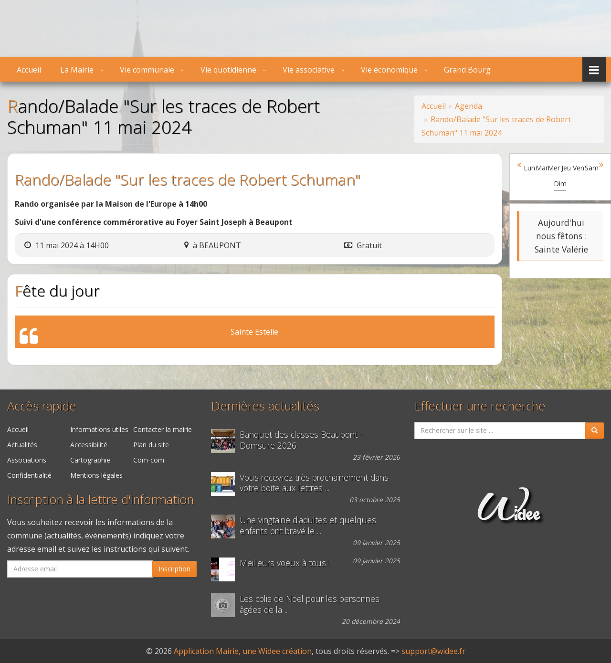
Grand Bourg (467, 69)
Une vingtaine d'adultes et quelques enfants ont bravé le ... (308, 526)
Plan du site (151, 444)
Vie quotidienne (228, 69)
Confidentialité (29, 475)
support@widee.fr (433, 651)
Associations (26, 459)
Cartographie (90, 459)
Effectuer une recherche (480, 406)
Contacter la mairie (162, 429)
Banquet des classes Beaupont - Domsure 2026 (301, 440)
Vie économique (389, 69)
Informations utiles (99, 429)
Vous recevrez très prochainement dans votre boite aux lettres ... (314, 483)
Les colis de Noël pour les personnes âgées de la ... (309, 604)
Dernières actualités (265, 406)
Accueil (29, 69)
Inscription (174, 568)
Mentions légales (96, 475)
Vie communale (147, 69)
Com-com (148, 459)
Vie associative (309, 69)
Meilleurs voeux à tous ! (285, 563)
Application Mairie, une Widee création (243, 651)
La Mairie (77, 69)
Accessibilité (88, 444)
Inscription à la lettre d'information (100, 499)
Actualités (22, 444)
